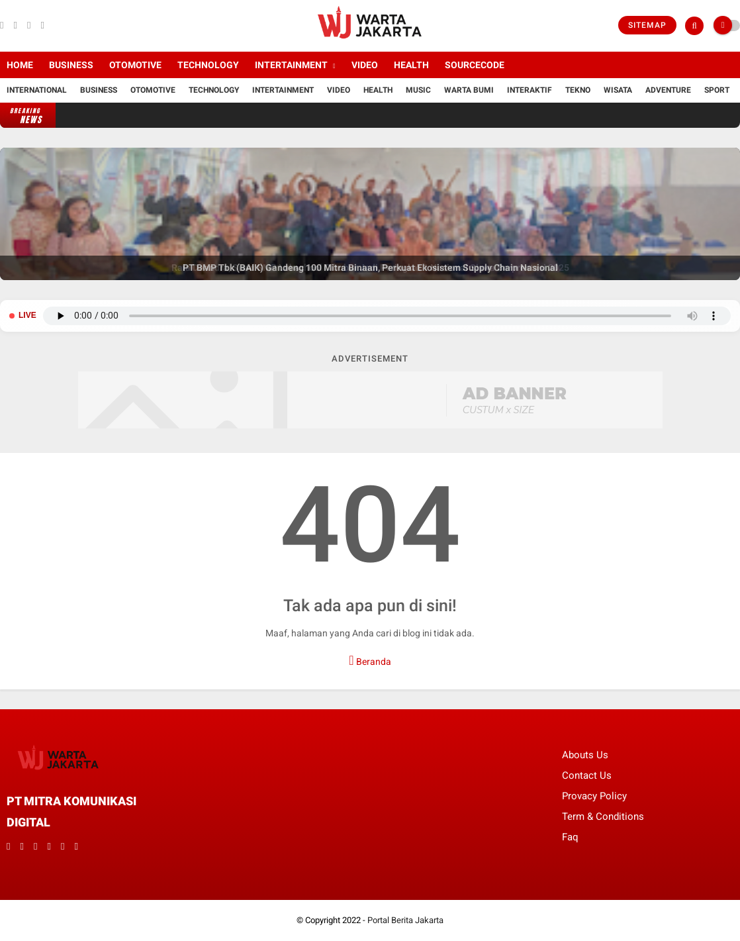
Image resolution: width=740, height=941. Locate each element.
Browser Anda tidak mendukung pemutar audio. (387, 316)
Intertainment (291, 65)
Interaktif (529, 90)
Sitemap (647, 25)
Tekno (577, 90)
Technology (208, 65)
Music (418, 90)
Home (20, 65)
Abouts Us (585, 755)
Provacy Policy (594, 796)
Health (411, 65)
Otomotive (135, 65)
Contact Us (587, 775)
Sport (716, 90)
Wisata (618, 90)
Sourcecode (474, 65)
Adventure (668, 90)
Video (364, 65)
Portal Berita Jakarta (405, 920)
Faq (570, 837)
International (37, 90)
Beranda (370, 660)
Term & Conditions (603, 816)
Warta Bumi (469, 90)
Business (71, 65)
